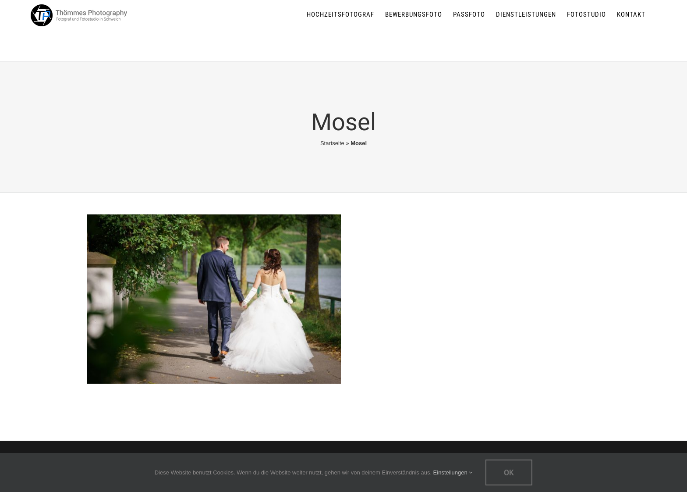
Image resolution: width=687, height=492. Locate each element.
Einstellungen (453, 472)
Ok (509, 472)
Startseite (332, 143)
